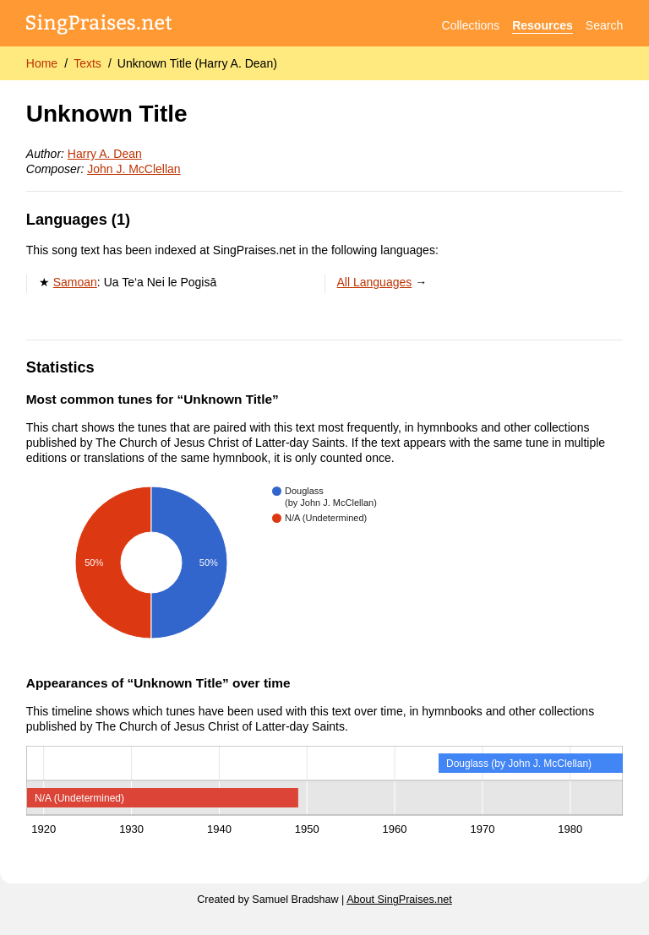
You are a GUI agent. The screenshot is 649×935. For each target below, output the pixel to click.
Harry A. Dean (105, 153)
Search (604, 25)
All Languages (374, 282)
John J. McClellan (134, 169)
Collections (470, 25)
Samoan (75, 282)
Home (41, 63)
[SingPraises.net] (99, 26)
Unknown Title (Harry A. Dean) (197, 63)
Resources (542, 25)
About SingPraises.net (399, 899)
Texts (87, 63)
